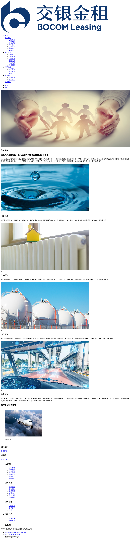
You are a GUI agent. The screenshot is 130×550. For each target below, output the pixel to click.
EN (6, 87)
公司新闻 (12, 69)
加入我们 (8, 75)
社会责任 (12, 46)
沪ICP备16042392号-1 (12, 535)
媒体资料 (12, 71)
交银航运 (12, 57)
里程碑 (11, 48)
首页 (6, 36)
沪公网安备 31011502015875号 (15, 532)
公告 (10, 73)
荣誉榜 (11, 50)
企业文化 (12, 77)
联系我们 (8, 82)
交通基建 (12, 59)
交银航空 (12, 54)
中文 (6, 85)
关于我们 (8, 38)
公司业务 (8, 52)
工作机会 (12, 80)
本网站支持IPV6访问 (12, 537)
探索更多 (4, 451)
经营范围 (12, 42)
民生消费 (12, 63)
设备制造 (12, 65)
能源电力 (12, 61)
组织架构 (12, 44)
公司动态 (8, 67)
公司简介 (12, 40)
